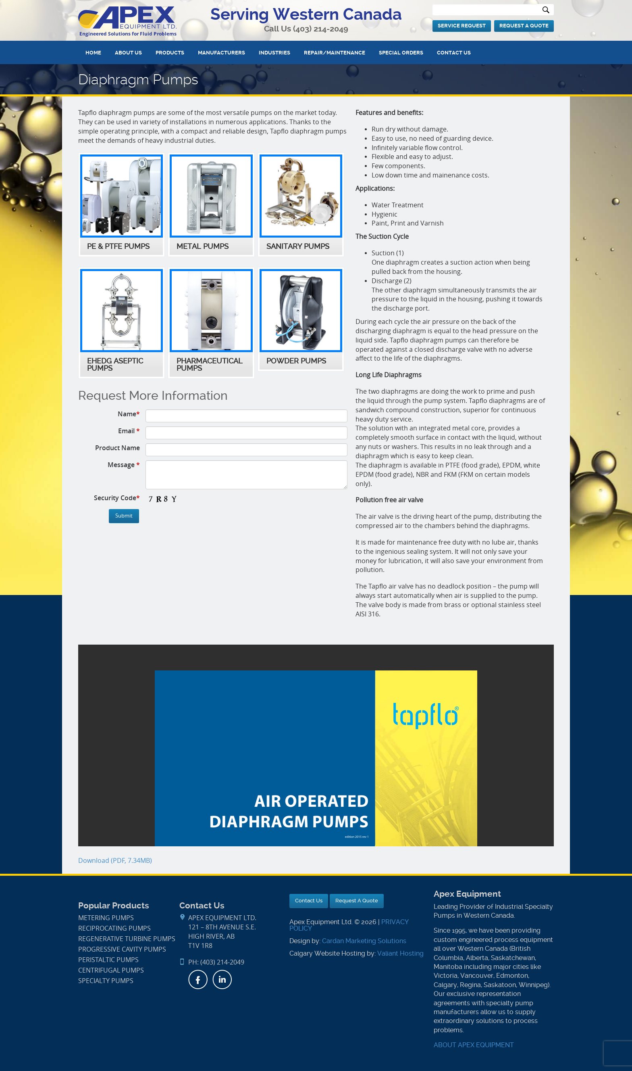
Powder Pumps (296, 361)
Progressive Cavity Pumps (122, 949)
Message (124, 464)
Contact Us (454, 53)
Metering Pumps (106, 918)
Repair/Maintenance (334, 53)
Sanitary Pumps (297, 246)
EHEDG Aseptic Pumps (115, 365)
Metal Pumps (203, 246)
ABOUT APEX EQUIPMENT (474, 1045)
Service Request (462, 26)
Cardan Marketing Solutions (364, 941)
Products (170, 53)
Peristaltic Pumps (108, 960)
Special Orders (401, 53)
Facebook (198, 979)
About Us (128, 53)
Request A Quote (524, 26)
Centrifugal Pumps (111, 970)
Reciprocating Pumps (114, 928)
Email (129, 430)
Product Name (117, 447)
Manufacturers (221, 53)
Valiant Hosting (400, 953)
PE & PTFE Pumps (118, 246)
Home (93, 53)
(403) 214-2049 (320, 28)
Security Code (117, 497)
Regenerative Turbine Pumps (126, 939)
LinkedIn (222, 979)
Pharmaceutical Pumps (210, 365)
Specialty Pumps (105, 981)
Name (129, 413)
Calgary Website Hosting (327, 953)
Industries (274, 53)
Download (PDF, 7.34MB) (115, 860)
